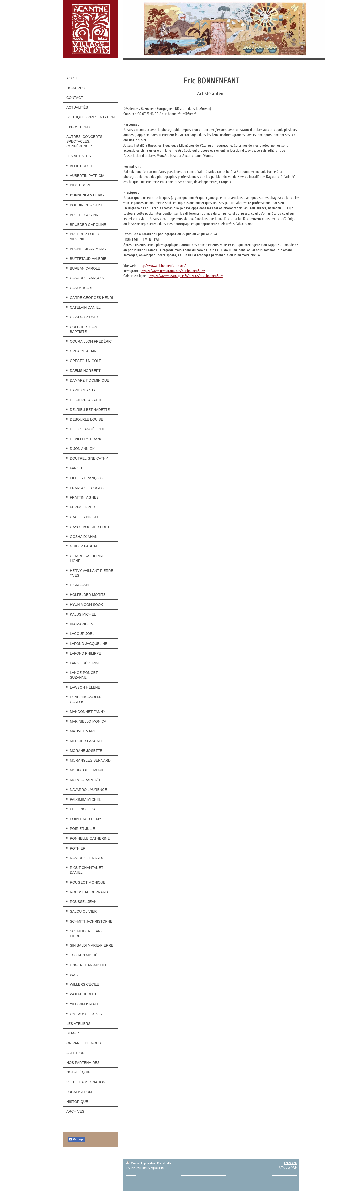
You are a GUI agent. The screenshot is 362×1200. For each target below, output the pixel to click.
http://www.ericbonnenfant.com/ (162, 265)
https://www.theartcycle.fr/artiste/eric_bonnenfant (186, 276)
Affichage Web (288, 1168)
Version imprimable (141, 1163)
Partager (76, 1139)
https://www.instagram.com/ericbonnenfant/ (173, 271)
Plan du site (164, 1163)
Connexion (290, 1163)
